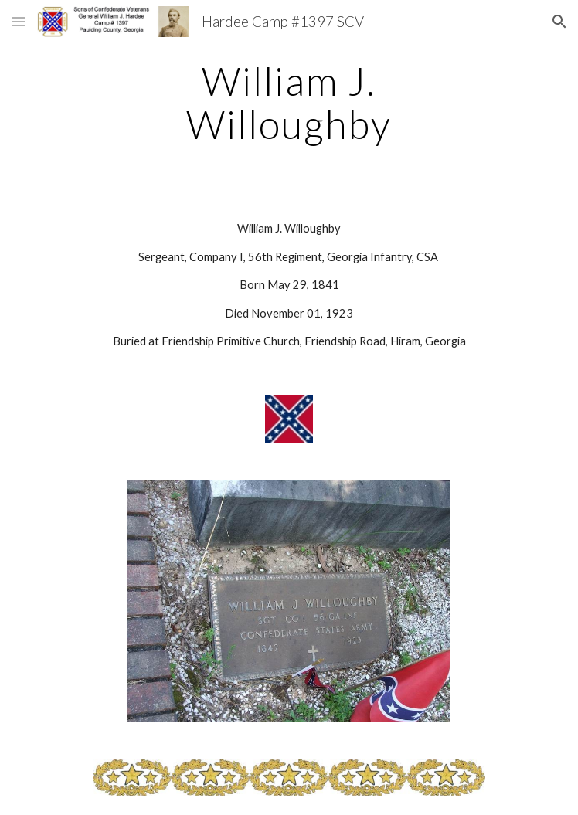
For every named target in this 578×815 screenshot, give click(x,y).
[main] (288, 102)
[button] (18, 21)
